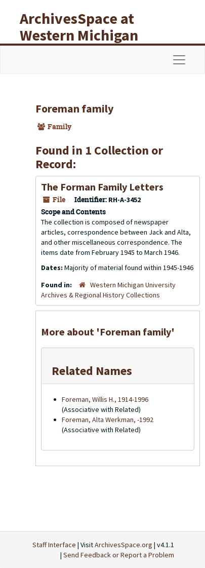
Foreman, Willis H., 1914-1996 (105, 399)
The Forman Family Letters (102, 186)
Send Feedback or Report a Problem (118, 554)
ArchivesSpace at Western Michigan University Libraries (86, 35)
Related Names (92, 370)
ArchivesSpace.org (123, 544)
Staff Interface (54, 544)
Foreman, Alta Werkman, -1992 (107, 419)
